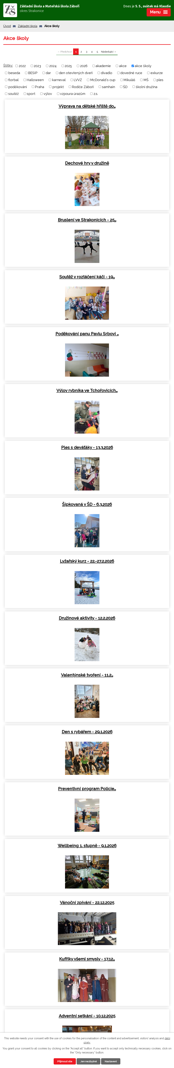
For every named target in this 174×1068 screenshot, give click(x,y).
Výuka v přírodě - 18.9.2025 (45, 902)
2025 (68, 66)
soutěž (13, 94)
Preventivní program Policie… (45, 447)
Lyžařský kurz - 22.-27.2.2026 (45, 333)
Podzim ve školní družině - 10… (45, 845)
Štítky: (8, 65)
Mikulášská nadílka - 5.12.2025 (128, 561)
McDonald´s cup (102, 80)
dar (48, 73)
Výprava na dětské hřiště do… (45, 106)
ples (160, 80)
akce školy (143, 66)
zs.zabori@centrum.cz (134, 1013)
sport (31, 94)
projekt (58, 87)
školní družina (146, 87)
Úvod (7, 26)
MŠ (145, 80)
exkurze (156, 73)
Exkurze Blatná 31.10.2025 (45, 731)
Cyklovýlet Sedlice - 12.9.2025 (129, 902)
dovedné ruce (131, 73)
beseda (14, 73)
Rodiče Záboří (83, 87)
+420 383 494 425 (132, 1007)
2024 (53, 66)
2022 (22, 66)
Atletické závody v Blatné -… (129, 845)
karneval (59, 80)
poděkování (17, 87)
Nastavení (112, 1061)
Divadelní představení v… (129, 675)
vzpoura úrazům (72, 94)
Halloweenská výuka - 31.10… (129, 731)
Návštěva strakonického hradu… (129, 618)
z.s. (96, 94)
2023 (37, 66)
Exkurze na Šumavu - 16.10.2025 (129, 788)
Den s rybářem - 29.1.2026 (128, 390)
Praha (39, 87)
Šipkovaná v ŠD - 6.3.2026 (129, 276)
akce (123, 66)
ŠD (125, 87)
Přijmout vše (64, 1061)
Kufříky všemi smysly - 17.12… (129, 504)
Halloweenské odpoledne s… (45, 788)
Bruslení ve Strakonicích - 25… (45, 163)
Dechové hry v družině (129, 106)
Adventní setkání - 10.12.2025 (45, 561)
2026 (83, 66)
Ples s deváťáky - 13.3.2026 (45, 276)
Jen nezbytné (88, 1061)
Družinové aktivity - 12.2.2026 (129, 333)
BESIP (32, 73)
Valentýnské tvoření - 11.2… (45, 390)
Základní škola (27, 26)
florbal (13, 80)
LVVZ (78, 80)
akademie (103, 66)
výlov (48, 94)
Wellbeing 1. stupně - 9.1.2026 (128, 447)
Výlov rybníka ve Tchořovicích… (128, 219)
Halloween (35, 80)
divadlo (106, 73)
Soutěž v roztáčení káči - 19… (129, 163)
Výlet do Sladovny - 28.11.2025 (45, 675)
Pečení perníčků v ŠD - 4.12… (45, 618)
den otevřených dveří (76, 73)
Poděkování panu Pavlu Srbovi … (45, 219)
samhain (108, 87)
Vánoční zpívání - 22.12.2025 (45, 504)
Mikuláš (129, 80)
